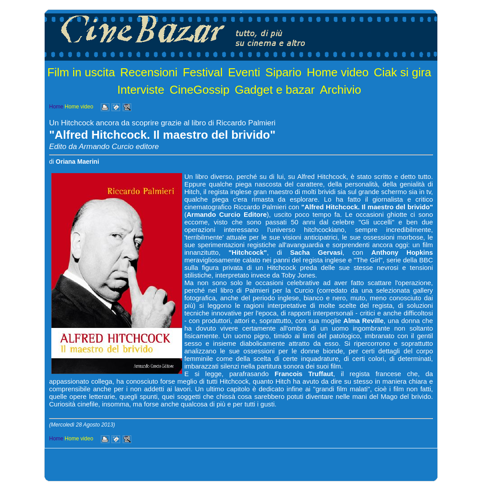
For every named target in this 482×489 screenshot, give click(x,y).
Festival (203, 72)
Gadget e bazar (275, 89)
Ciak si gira (403, 72)
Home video (338, 72)
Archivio (340, 89)
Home (56, 107)
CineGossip (199, 89)
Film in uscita (81, 72)
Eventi (244, 72)
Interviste (141, 89)
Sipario (284, 72)
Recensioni (149, 72)
